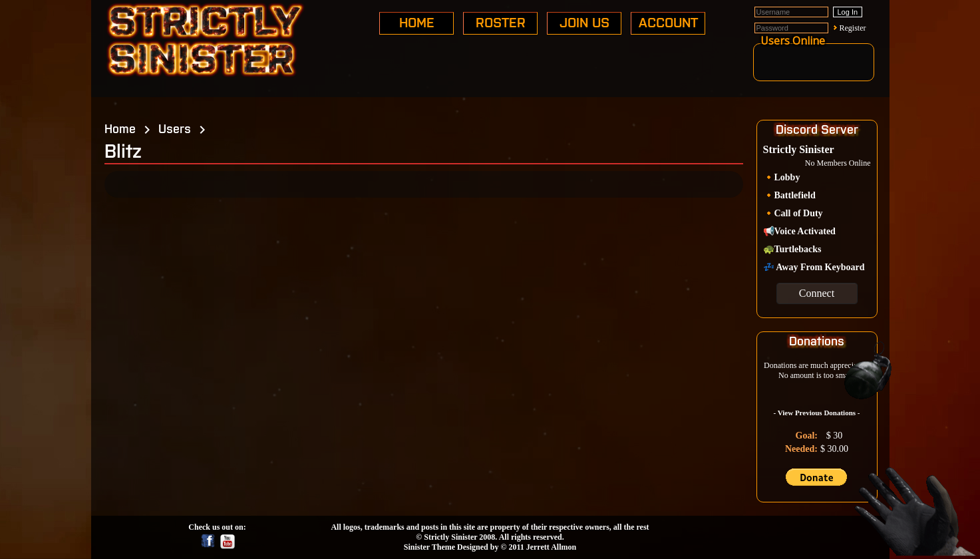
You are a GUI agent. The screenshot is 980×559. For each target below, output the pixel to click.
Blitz (123, 150)
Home (120, 128)
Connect (816, 293)
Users (174, 128)
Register (853, 28)
